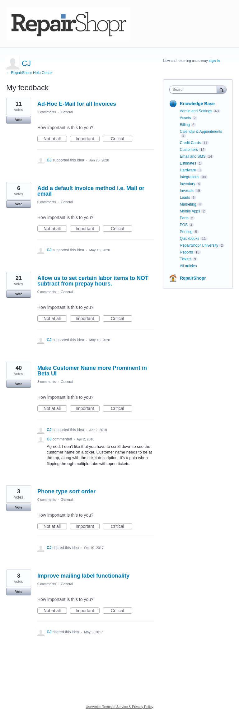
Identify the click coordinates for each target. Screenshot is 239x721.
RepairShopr (193, 278)
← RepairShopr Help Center (29, 73)
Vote (18, 120)
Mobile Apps (190, 211)
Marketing (188, 204)
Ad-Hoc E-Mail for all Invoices (76, 104)
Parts (184, 218)
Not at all (55, 139)
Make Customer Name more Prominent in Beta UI (92, 371)
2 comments (46, 112)
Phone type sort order (66, 491)
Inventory (187, 184)
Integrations (189, 177)
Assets (185, 118)
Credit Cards (190, 143)
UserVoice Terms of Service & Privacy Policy (119, 707)
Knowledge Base (197, 103)
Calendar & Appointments (201, 131)
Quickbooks (189, 238)
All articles (188, 266)
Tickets (186, 259)
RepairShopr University (199, 245)
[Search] (222, 89)
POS (184, 225)
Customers (189, 149)
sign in (214, 61)
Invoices (187, 190)
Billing (185, 125)
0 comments (46, 202)
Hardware (188, 170)
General (67, 112)
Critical (121, 139)
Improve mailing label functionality (83, 576)
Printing (186, 232)
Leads (185, 197)
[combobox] (194, 89)
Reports (186, 252)
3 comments (46, 382)
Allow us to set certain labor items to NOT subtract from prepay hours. (92, 281)
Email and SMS (193, 156)
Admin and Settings (196, 111)
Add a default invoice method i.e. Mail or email (90, 191)
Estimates (188, 163)
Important (88, 139)
